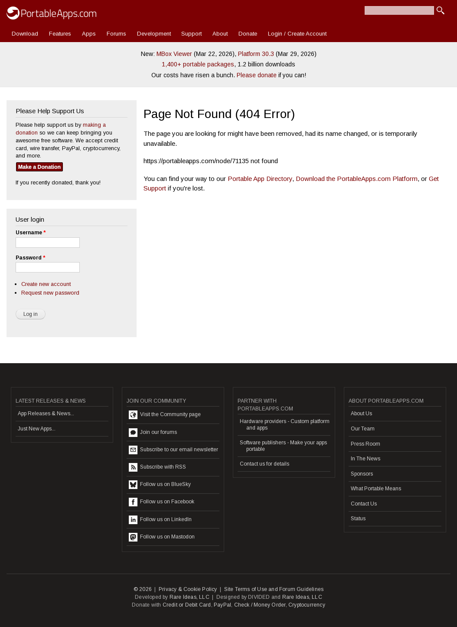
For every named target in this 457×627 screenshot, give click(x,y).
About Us (361, 413)
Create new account (46, 284)
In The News (365, 459)
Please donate (257, 75)
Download (25, 33)
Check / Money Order (260, 605)
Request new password (50, 292)
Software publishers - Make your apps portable (283, 446)
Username (31, 233)
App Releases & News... (46, 413)
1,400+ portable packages (198, 64)
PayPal (222, 605)
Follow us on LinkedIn (160, 519)
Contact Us (364, 504)
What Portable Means (376, 489)
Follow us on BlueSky (160, 484)
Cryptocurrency (306, 605)
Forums (116, 33)
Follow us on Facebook (161, 502)
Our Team (363, 429)
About (220, 33)
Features (60, 33)
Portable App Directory (260, 178)
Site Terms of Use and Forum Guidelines (274, 589)
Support (191, 33)
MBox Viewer (174, 53)
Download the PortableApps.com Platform (357, 178)
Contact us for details (264, 464)
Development (154, 33)
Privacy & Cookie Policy (188, 589)
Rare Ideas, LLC (189, 597)
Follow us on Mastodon (162, 537)
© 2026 (143, 589)
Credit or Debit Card (187, 605)
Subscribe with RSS (157, 467)
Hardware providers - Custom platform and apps (285, 424)
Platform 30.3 (256, 53)
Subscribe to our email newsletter (173, 450)
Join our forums (153, 432)
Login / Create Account (297, 33)
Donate (247, 33)
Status (358, 518)
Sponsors (362, 474)
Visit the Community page (165, 414)
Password (30, 258)
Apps (89, 33)
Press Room (365, 444)
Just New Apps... (36, 429)
